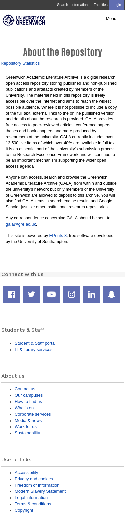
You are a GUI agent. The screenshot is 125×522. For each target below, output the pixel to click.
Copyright (24, 510)
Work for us (26, 426)
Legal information (31, 497)
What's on (24, 407)
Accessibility (26, 472)
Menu (111, 18)
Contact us (25, 388)
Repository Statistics (20, 63)
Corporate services (33, 414)
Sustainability (27, 432)
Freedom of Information (37, 485)
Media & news (28, 420)
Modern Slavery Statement (40, 491)
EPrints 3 (58, 235)
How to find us (28, 401)
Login (117, 5)
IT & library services (33, 349)
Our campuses (29, 395)
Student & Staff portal (35, 343)
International (80, 5)
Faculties (100, 5)
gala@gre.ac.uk (21, 224)
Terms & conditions (33, 503)
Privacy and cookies (34, 478)
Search (62, 5)
